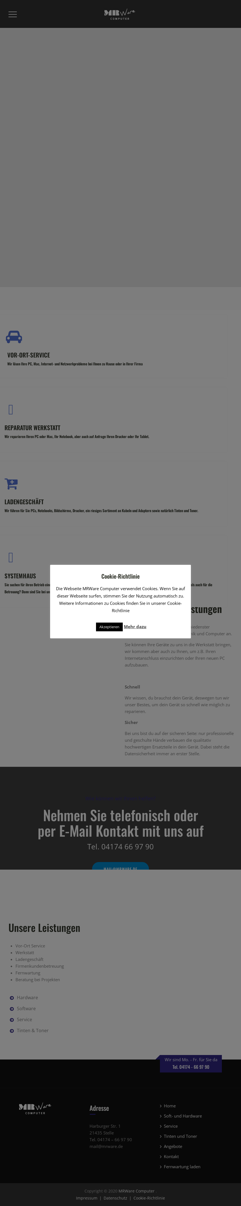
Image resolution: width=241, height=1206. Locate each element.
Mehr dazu (135, 626)
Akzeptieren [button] (109, 626)
